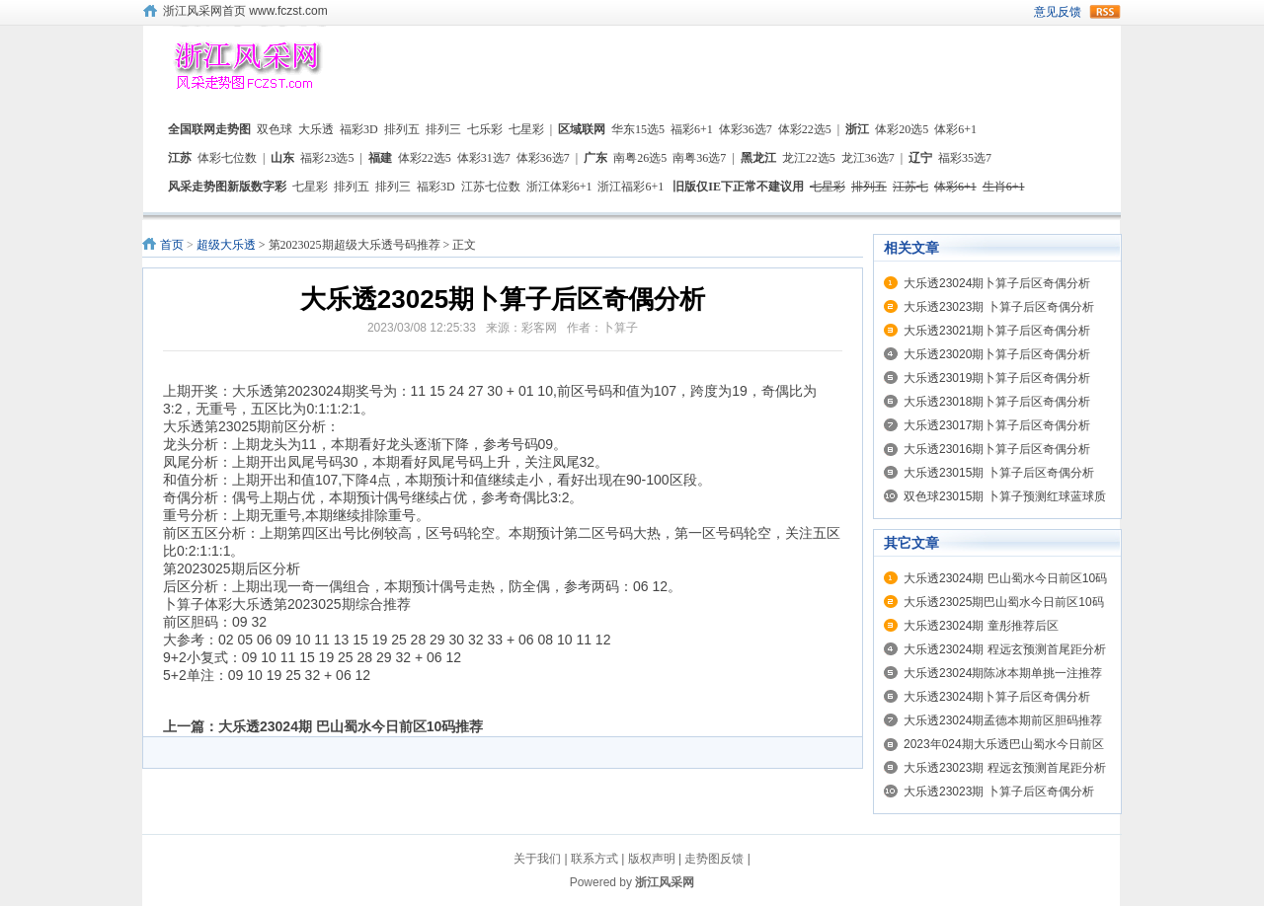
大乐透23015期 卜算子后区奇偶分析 (999, 473)
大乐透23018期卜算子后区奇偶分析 (997, 402)
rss (1105, 12)
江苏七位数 (490, 186)
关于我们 (537, 859)
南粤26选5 (640, 158)
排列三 (443, 129)
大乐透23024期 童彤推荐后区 (981, 626)
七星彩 (526, 129)
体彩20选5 (901, 129)
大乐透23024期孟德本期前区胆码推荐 (1003, 720)
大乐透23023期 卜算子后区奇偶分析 (999, 307)
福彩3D (359, 129)
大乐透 (316, 129)
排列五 (402, 129)
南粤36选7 (699, 158)
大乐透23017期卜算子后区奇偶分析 (997, 425)
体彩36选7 (745, 129)
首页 (172, 245)
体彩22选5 (804, 129)
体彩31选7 (484, 158)
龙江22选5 (808, 158)
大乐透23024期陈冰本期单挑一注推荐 (1003, 673)
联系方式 (594, 859)
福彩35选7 (964, 158)
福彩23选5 (327, 158)
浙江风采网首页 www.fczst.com (245, 11)
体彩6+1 (955, 129)
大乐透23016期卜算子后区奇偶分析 (997, 449)
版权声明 (651, 859)
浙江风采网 (664, 882)
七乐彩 (485, 129)
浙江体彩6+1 (559, 186)
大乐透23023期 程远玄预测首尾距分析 (1005, 768)
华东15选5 (638, 129)
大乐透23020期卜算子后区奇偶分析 (997, 354)
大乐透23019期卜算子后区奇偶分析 (997, 378)
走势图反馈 (714, 859)
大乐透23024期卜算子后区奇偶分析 (997, 283)
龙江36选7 (868, 158)
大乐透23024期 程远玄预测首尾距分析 (1005, 649)
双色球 (274, 129)
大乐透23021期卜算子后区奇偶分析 (997, 331)
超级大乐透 (226, 245)
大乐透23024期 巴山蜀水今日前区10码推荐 (350, 726)
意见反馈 (1057, 12)
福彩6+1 (692, 129)
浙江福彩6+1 (630, 186)
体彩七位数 (227, 158)
